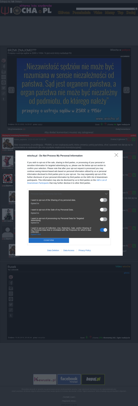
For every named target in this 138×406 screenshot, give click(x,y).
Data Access (68, 250)
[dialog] (69, 203)
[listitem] (69, 193)
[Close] (117, 156)
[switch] (103, 200)
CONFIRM (49, 240)
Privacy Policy (85, 250)
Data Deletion (53, 250)
